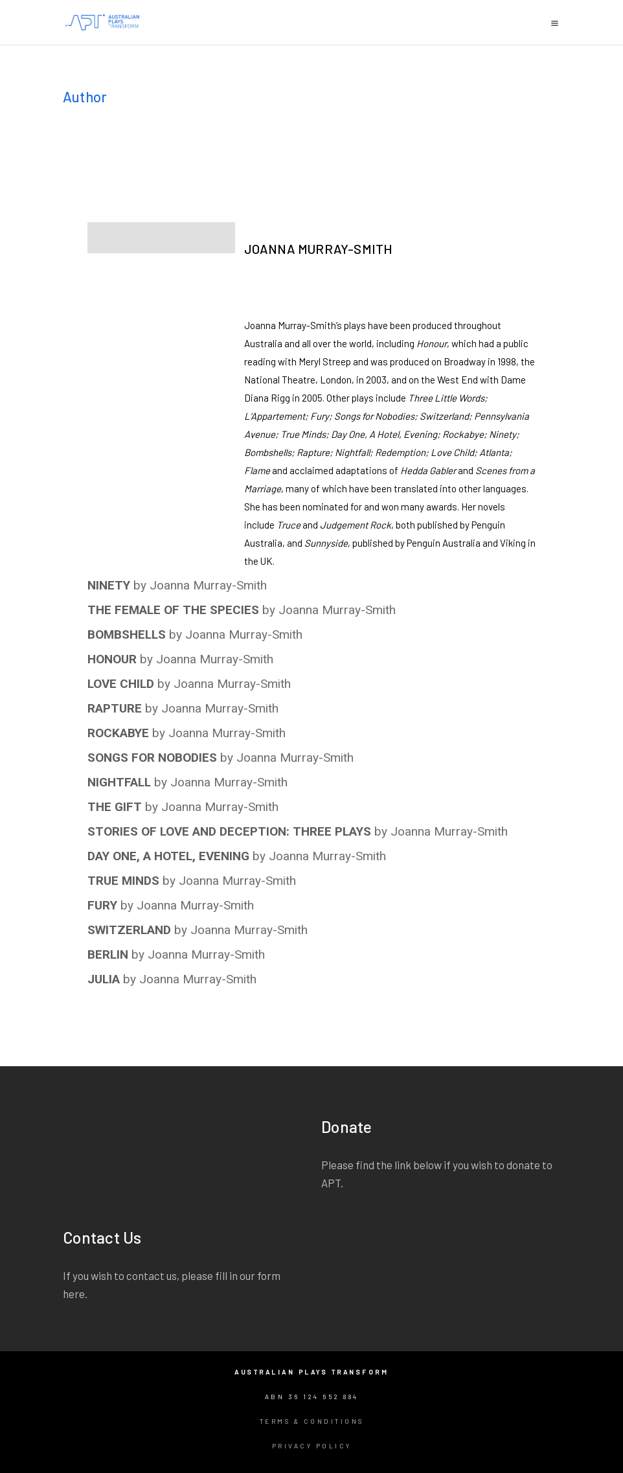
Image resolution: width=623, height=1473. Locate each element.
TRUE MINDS (123, 880)
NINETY (108, 585)
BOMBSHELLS (126, 634)
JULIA (103, 979)
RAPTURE (114, 708)
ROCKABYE (118, 732)
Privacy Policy (312, 1446)
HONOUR (112, 659)
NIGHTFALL (119, 782)
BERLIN (107, 954)
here (74, 1293)
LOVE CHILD (120, 683)
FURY (102, 905)
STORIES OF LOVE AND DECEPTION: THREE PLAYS (229, 831)
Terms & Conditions (312, 1421)
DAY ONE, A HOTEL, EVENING (168, 856)
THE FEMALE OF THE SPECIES (173, 609)
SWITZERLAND (129, 929)
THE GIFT (114, 806)
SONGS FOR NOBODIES (152, 757)
